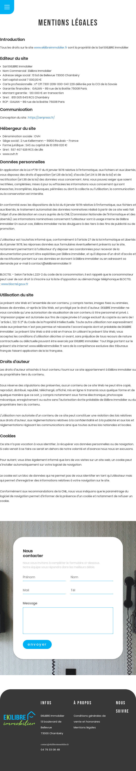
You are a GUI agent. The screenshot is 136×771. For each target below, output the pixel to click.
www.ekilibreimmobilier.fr (50, 47)
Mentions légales (85, 727)
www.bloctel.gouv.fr (14, 284)
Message (30, 603)
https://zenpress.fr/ (41, 118)
